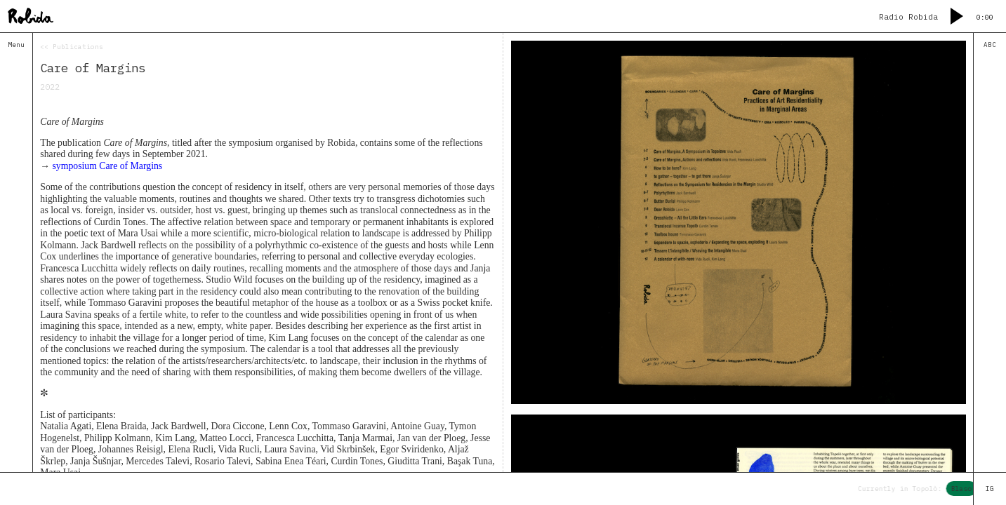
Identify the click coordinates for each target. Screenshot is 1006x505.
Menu (16, 45)
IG (990, 489)
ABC (990, 45)
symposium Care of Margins (107, 166)
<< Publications (71, 47)
